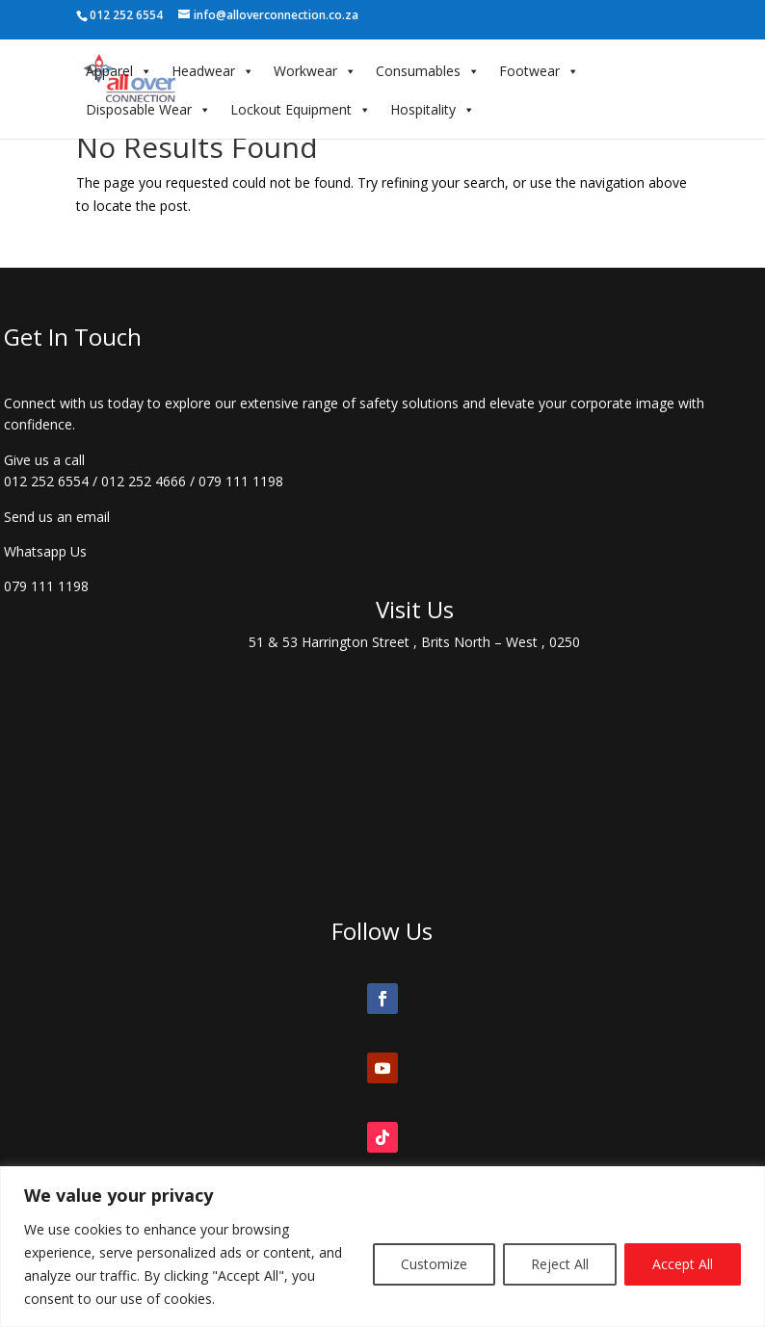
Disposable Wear (148, 110)
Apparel (119, 71)
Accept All (682, 1264)
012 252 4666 (143, 481)
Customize (434, 1264)
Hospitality (432, 110)
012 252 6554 (46, 481)
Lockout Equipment (300, 110)
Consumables (428, 71)
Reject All (560, 1264)
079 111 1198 (240, 481)
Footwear (539, 71)
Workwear (315, 71)
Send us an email (57, 516)
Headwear (212, 71)
